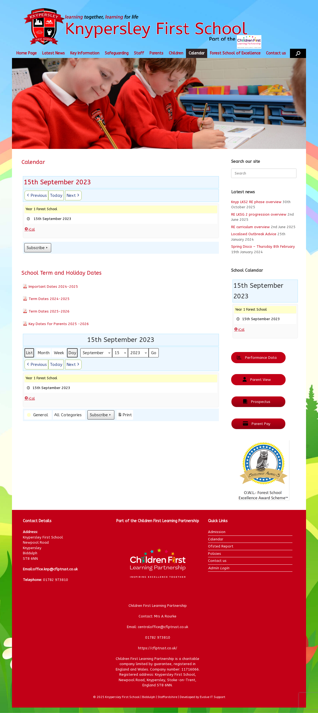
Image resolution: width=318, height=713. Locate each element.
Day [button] (72, 352)
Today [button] (56, 195)
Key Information (84, 53)
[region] (159, 103)
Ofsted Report (220, 546)
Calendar (196, 53)
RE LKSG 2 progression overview (258, 214)
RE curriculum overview (250, 227)
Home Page (26, 53)
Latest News (53, 53)
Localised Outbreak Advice (253, 234)
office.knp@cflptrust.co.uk (55, 569)
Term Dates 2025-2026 (49, 311)
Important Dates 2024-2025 (53, 286)
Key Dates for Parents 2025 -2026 (59, 324)
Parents (156, 53)
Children (176, 53)
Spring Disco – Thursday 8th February (263, 246)
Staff (139, 53)
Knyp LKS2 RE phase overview (256, 202)
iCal (30, 229)
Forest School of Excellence (235, 53)
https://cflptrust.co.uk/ (157, 648)
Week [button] (59, 352)
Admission (216, 532)
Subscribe (38, 247)
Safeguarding (117, 53)
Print (125, 415)
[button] (298, 53)
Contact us (276, 53)
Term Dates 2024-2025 (49, 299)
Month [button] (44, 352)
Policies (214, 554)
